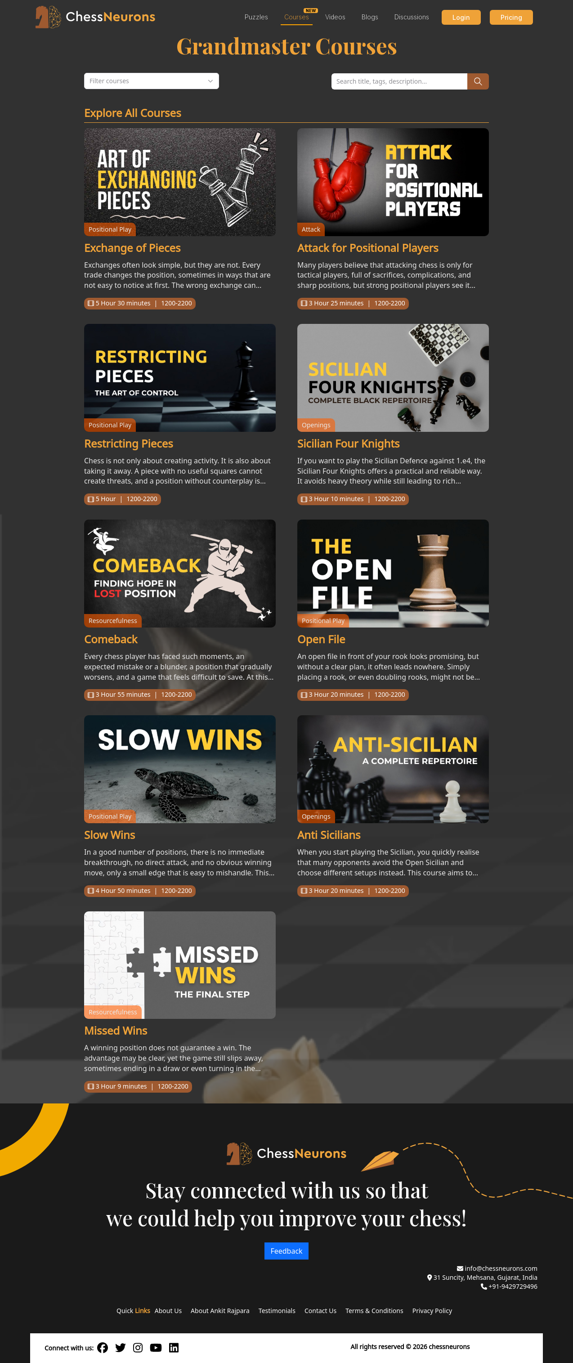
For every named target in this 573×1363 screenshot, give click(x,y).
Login (461, 17)
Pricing (511, 17)
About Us (168, 1310)
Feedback (286, 1251)
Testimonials (277, 1310)
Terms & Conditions (374, 1310)
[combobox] (151, 81)
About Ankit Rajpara (220, 1310)
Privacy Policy (432, 1310)
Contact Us (320, 1310)
